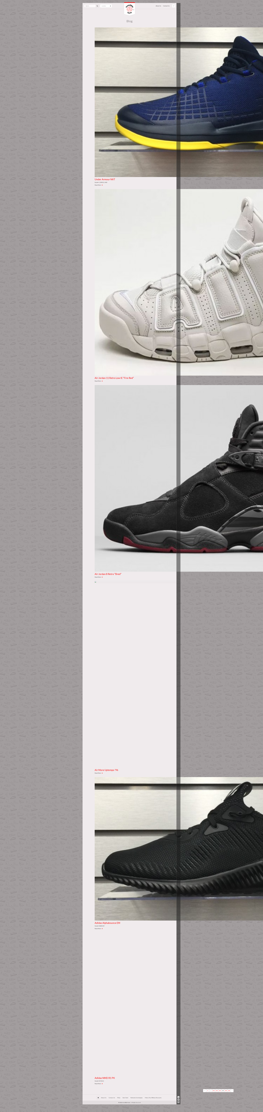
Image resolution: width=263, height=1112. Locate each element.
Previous (204, 1090)
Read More (98, 185)
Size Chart (125, 1097)
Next (232, 1090)
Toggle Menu (173, 5)
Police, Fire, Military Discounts (153, 1097)
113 (220, 1090)
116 (229, 1090)
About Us (158, 6)
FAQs (118, 1097)
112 (217, 1090)
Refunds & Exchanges (137, 1097)
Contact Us (166, 6)
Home (98, 1097)
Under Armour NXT (105, 179)
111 (214, 1090)
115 (226, 1090)
